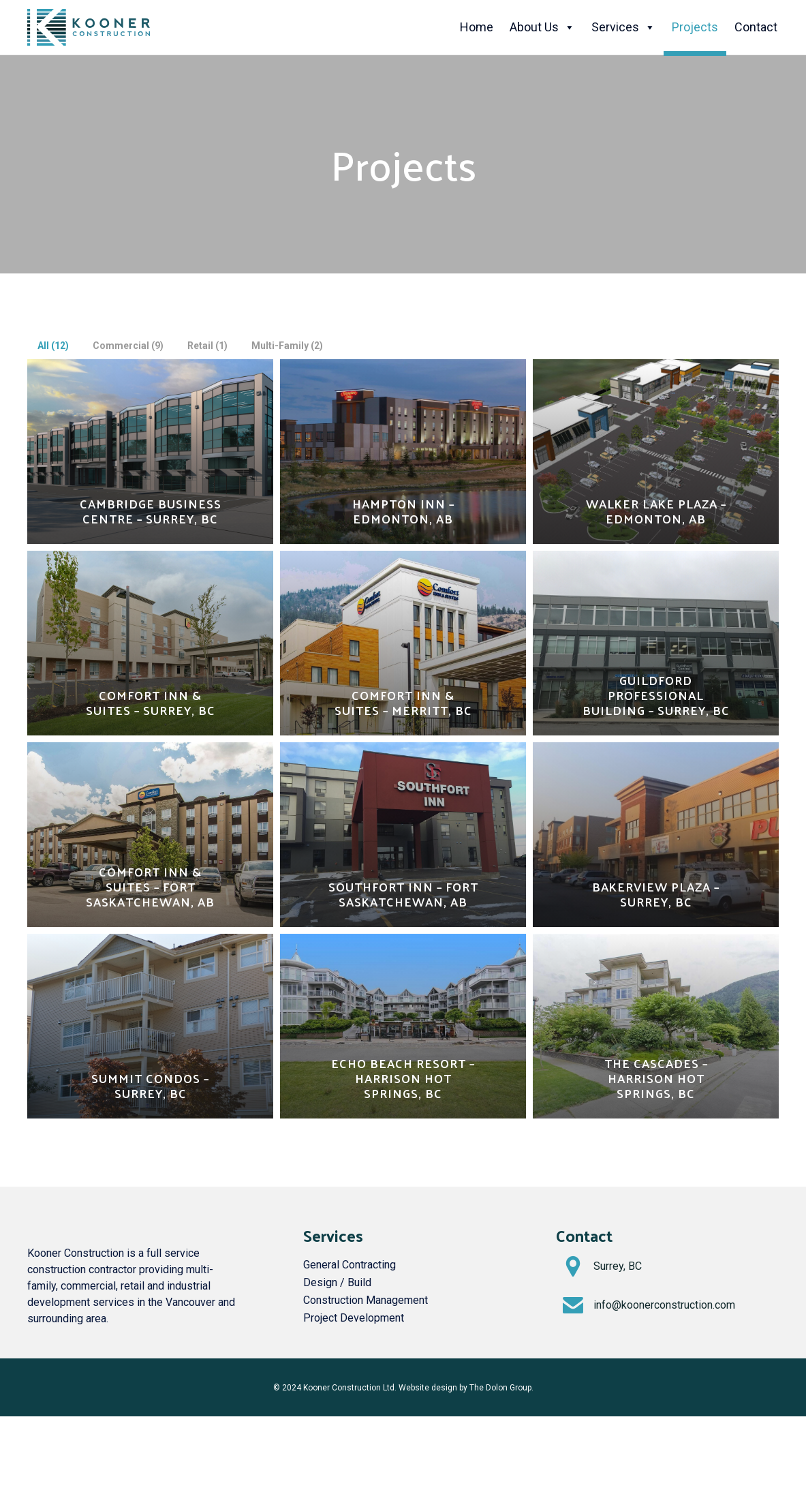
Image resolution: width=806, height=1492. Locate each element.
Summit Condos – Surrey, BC (150, 1086)
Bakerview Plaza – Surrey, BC (655, 894)
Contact (755, 27)
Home (476, 27)
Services (623, 27)
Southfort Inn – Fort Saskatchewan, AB (403, 894)
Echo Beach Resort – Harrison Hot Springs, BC (403, 1078)
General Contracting (349, 1264)
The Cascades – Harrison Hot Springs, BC (656, 1078)
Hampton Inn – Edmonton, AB (403, 511)
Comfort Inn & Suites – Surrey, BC (150, 703)
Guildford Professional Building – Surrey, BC (656, 695)
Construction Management (365, 1300)
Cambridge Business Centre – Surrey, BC (150, 511)
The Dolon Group (500, 1387)
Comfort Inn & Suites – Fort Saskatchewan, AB (150, 886)
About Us (542, 27)
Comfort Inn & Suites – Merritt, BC (403, 703)
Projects (695, 27)
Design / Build (337, 1282)
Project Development (353, 1317)
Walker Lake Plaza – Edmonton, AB (656, 511)
